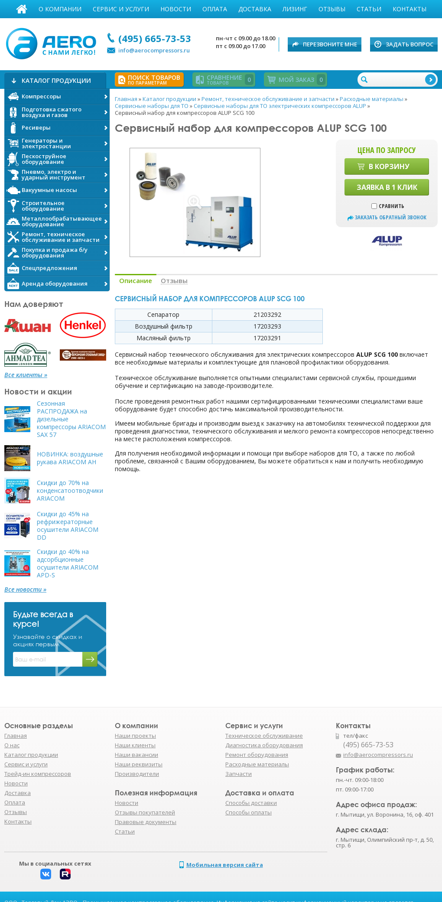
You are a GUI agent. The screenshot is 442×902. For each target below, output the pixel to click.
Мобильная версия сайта (224, 865)
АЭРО (53, 42)
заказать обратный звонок (390, 217)
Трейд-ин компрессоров (37, 774)
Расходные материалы (257, 764)
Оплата (214, 9)
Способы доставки (251, 803)
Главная (21, 9)
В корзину (389, 166)
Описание (135, 280)
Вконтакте (45, 874)
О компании (60, 9)
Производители (137, 774)
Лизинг (295, 9)
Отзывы (331, 9)
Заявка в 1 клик (387, 187)
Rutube (65, 874)
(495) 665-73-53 (154, 38)
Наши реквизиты (138, 764)
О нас (12, 745)
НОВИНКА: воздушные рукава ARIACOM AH (70, 458)
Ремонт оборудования (256, 755)
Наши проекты (135, 735)
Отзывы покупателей (145, 812)
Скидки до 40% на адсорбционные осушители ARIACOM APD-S (67, 563)
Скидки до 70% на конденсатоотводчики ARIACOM (70, 490)
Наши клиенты (135, 745)
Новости (175, 9)
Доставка (254, 9)
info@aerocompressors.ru (154, 50)
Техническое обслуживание (264, 735)
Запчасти (238, 774)
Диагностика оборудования (264, 745)
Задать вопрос (409, 44)
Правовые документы (145, 822)
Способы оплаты (248, 812)
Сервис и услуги (121, 9)
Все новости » (25, 589)
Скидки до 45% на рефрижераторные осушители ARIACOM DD (67, 525)
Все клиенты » (25, 375)
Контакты (409, 9)
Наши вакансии (136, 755)
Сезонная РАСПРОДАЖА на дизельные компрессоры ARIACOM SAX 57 (71, 419)
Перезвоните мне (330, 44)
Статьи (369, 9)
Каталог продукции (31, 755)
